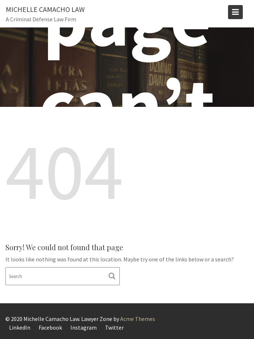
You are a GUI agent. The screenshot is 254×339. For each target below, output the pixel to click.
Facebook (50, 327)
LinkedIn (19, 327)
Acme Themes (137, 318)
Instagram (83, 327)
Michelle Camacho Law (45, 9)
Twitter (114, 327)
